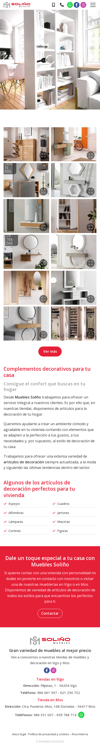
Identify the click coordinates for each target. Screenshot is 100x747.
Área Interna (79, 734)
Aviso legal (19, 734)
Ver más (50, 351)
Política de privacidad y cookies (48, 734)
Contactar (50, 613)
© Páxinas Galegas (50, 741)
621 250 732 (70, 692)
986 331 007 (43, 715)
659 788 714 (66, 715)
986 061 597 (47, 692)
